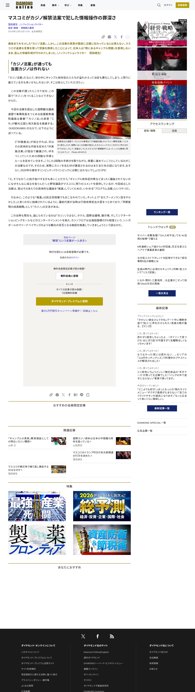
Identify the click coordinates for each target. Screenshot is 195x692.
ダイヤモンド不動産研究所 (96, 616)
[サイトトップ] (23, 5)
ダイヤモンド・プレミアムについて (36, 588)
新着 (45, 6)
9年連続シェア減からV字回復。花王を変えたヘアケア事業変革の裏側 (162, 248)
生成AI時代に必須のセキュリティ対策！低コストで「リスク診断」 (162, 271)
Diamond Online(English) (96, 583)
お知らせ (153, 599)
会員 (174, 130)
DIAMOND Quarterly (94, 622)
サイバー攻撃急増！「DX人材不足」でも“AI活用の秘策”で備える (162, 237)
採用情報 (153, 594)
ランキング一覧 (162, 212)
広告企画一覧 (145, 430)
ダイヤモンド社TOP (158, 583)
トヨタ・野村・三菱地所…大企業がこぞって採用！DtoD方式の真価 (162, 282)
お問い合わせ (27, 627)
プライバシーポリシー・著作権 (35, 611)
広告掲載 (25, 622)
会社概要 (153, 588)
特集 (82, 6)
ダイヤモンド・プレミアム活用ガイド (37, 594)
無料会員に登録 (69, 275)
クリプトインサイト (92, 639)
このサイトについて (30, 583)
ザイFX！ (88, 611)
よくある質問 (27, 616)
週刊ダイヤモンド (92, 588)
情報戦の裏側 (27, 28)
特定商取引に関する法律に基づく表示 (39, 605)
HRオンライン (90, 633)
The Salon (89, 627)
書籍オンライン (91, 599)
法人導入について (29, 633)
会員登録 (180, 5)
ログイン (166, 6)
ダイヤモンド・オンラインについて (38, 576)
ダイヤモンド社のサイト (96, 576)
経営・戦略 (13, 28)
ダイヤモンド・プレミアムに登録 (69, 301)
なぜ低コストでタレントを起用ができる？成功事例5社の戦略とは (162, 259)
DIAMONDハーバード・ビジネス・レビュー (103, 594)
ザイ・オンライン (91, 605)
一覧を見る (162, 293)
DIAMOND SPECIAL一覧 (151, 422)
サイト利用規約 (28, 599)
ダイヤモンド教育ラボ (94, 644)
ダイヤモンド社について (161, 576)
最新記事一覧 (162, 408)
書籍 (95, 6)
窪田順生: (25, 24)
